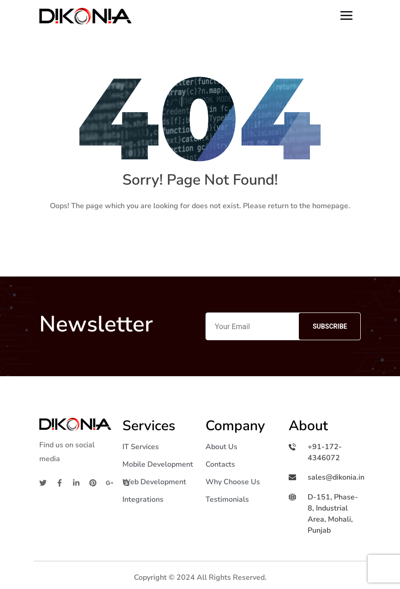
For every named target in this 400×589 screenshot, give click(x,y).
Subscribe (330, 326)
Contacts (220, 464)
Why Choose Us (233, 482)
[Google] (109, 482)
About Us (221, 447)
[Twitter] (43, 482)
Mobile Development (157, 464)
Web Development (154, 482)
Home (200, 235)
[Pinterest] (93, 482)
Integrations (143, 499)
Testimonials (227, 499)
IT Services (140, 447)
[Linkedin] (76, 482)
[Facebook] (59, 482)
